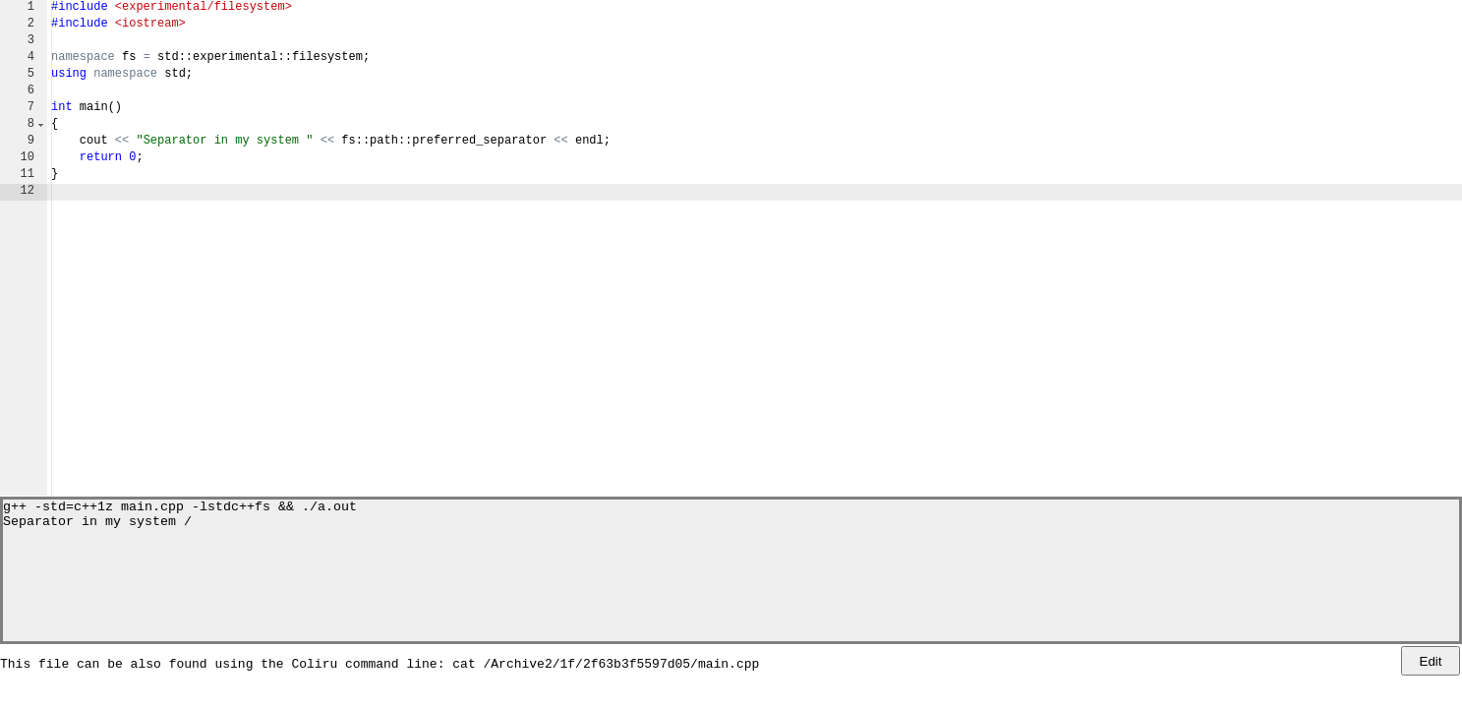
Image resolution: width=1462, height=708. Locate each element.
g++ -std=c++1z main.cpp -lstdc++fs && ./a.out (180, 508)
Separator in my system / (97, 526)
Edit (1431, 661)
